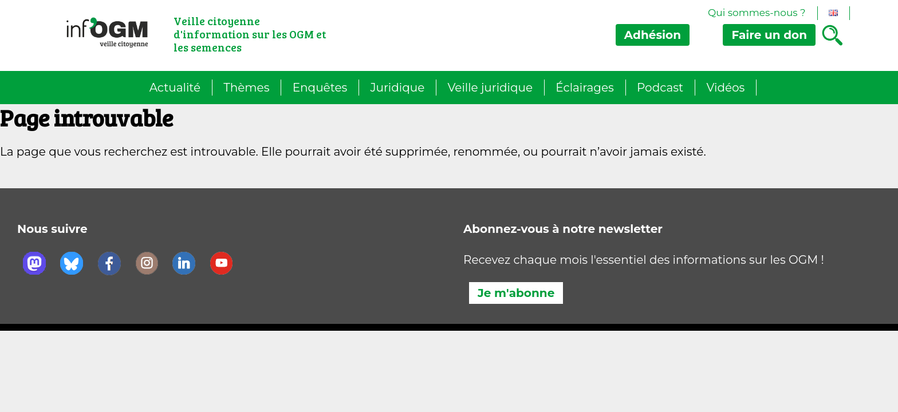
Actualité (174, 87)
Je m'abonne (516, 293)
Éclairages (584, 87)
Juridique (398, 87)
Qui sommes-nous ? (757, 12)
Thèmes (246, 87)
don (769, 35)
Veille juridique (490, 87)
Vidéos (725, 87)
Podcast (660, 87)
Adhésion (652, 35)
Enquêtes (320, 87)
